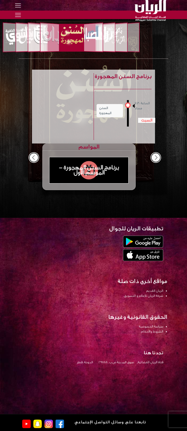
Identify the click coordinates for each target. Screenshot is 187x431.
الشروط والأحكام (152, 331)
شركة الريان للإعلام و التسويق (143, 296)
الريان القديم (154, 291)
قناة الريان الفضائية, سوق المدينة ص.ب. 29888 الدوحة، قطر (120, 362)
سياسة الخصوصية (151, 326)
